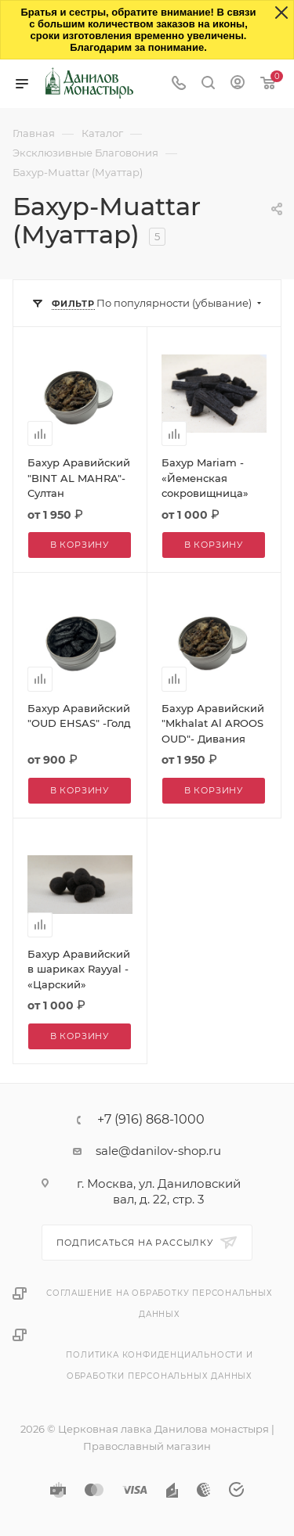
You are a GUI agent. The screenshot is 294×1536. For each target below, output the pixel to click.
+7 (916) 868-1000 (151, 1119)
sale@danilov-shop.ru (158, 1150)
